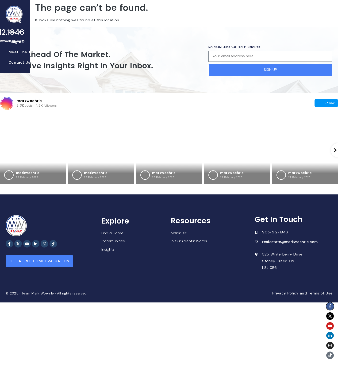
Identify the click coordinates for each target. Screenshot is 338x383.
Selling (127, 16)
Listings (108, 16)
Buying (146, 16)
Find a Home (112, 233)
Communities (113, 241)
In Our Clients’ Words (190, 241)
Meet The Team (194, 16)
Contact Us (226, 16)
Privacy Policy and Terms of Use (302, 293)
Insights (166, 16)
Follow (326, 103)
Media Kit (179, 233)
